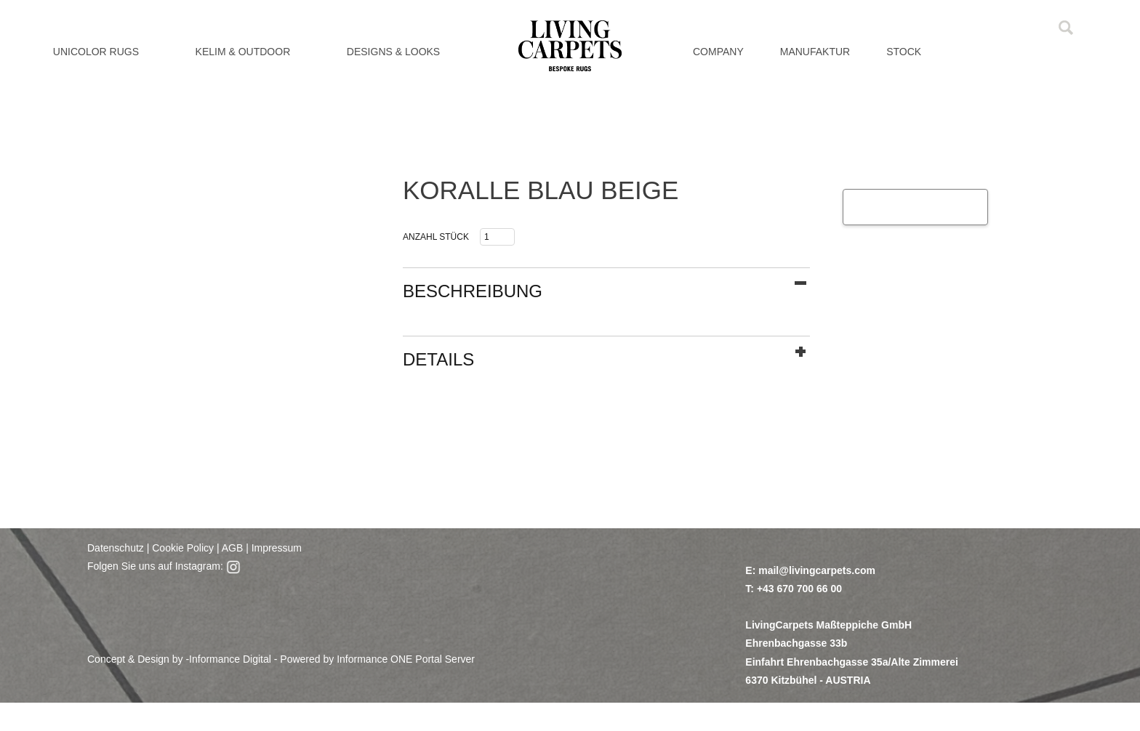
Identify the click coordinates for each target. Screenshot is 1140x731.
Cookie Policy (183, 548)
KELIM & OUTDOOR (243, 51)
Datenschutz (115, 548)
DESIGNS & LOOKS (393, 51)
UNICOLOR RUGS (96, 51)
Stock (903, 51)
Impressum (277, 548)
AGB (232, 548)
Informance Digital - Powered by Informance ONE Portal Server (332, 659)
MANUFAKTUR (815, 51)
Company (718, 51)
